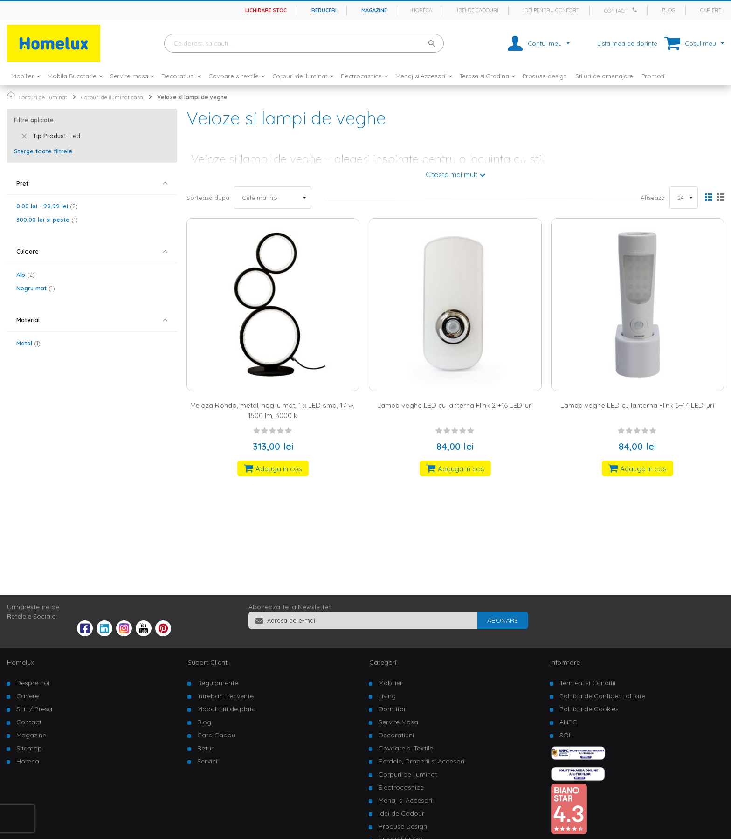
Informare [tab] (565, 662)
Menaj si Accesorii (406, 800)
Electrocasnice (401, 787)
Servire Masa (398, 722)
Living (387, 696)
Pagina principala (11, 95)
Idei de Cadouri (402, 813)
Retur (205, 748)
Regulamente (217, 683)
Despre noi (32, 683)
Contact (616, 10)
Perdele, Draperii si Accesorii (422, 761)
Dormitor (392, 709)
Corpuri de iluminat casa (112, 97)
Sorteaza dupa (207, 197)
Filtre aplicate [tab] (34, 120)
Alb (25, 274)
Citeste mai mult (451, 174)
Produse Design (403, 826)
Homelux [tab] (20, 662)
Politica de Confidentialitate (602, 696)
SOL (565, 735)
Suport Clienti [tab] (208, 662)
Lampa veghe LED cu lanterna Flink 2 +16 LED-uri (455, 405)
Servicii (208, 761)
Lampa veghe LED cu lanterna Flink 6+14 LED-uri (637, 405)
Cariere (710, 10)
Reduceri (324, 10)
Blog (669, 10)
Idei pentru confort (551, 10)
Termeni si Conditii (587, 683)
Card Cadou (216, 735)
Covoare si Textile (406, 748)
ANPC (568, 722)
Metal (28, 343)
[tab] (92, 183)
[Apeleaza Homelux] (636, 9)
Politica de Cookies (589, 709)
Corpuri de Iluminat (408, 774)
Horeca (422, 10)
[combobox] (304, 43)
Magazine (374, 10)
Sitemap (29, 748)
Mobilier (390, 683)
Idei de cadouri (477, 10)
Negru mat (35, 288)
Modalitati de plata (226, 709)
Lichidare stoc (266, 10)
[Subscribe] (502, 620)
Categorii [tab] (383, 662)
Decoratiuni (396, 735)
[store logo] (53, 43)
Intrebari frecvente (225, 696)
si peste (47, 219)
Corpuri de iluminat (43, 97)
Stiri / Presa (34, 709)
